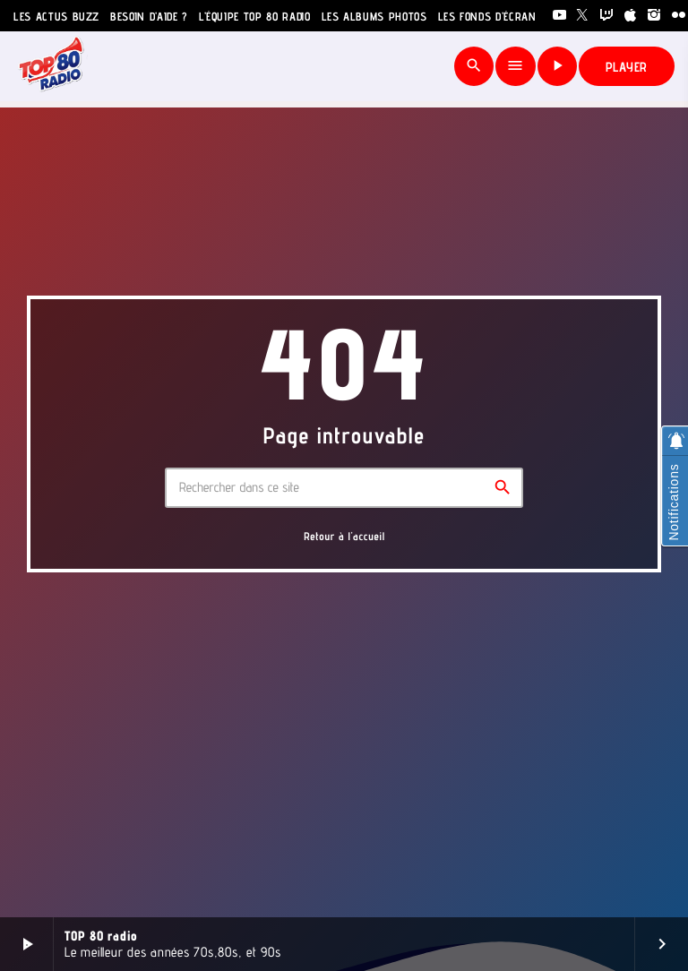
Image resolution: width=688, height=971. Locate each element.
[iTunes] (631, 15)
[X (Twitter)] (582, 15)
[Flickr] (678, 15)
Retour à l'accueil (344, 536)
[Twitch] (607, 15)
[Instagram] (654, 15)
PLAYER (627, 66)
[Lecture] (557, 66)
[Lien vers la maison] (51, 66)
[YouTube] (559, 15)
